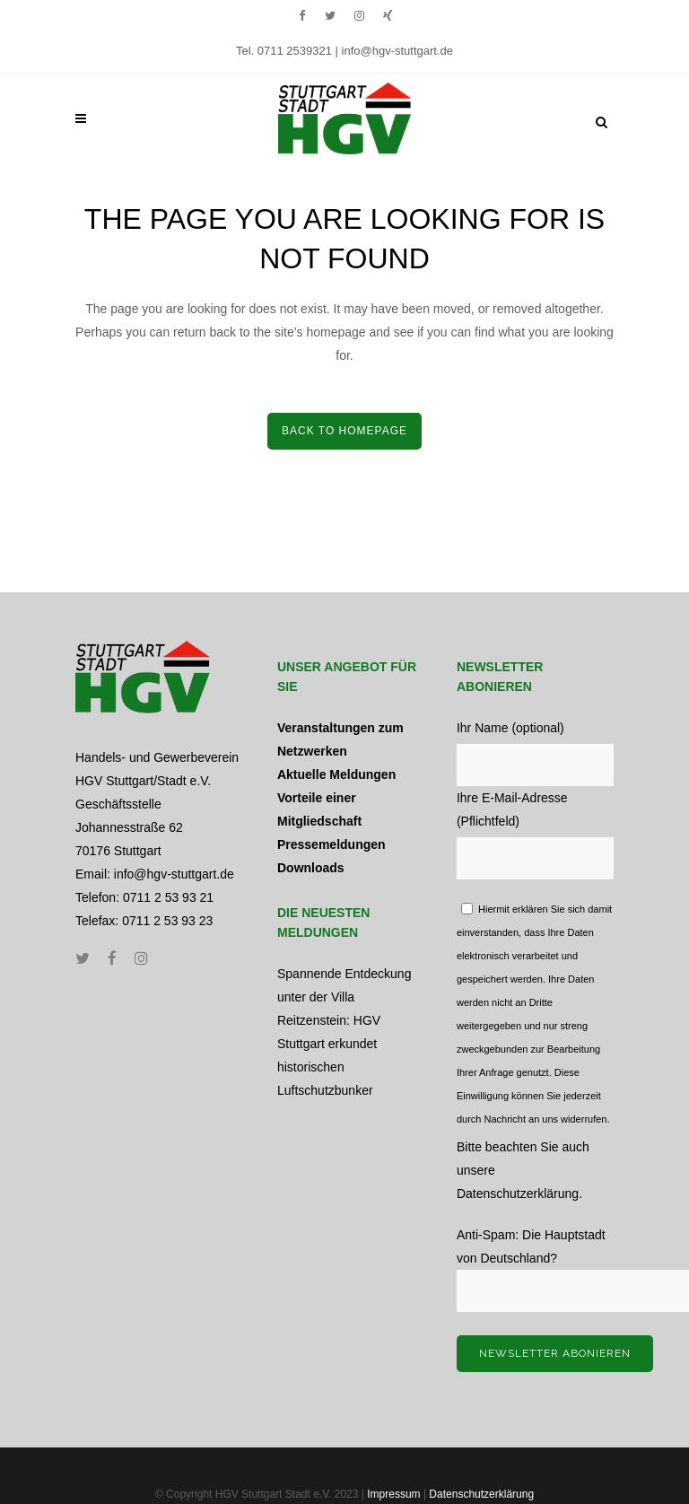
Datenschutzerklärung (518, 1193)
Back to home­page (344, 430)
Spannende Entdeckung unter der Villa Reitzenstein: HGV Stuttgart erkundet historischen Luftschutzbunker (344, 1031)
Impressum (393, 1494)
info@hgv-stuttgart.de (397, 50)
